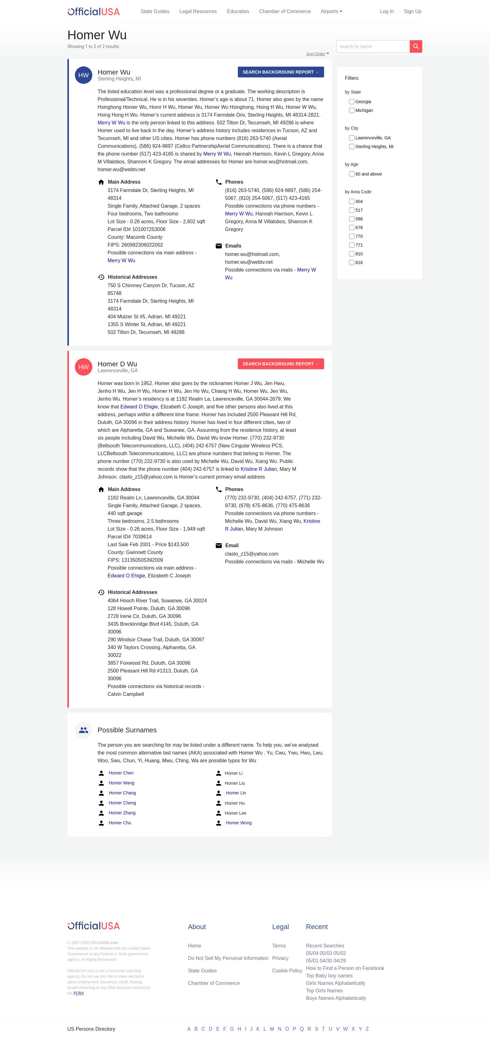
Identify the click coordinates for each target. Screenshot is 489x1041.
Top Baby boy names (329, 975)
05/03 (326, 953)
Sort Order (315, 53)
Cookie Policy (287, 970)
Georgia (363, 101)
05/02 (339, 953)
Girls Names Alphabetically (335, 983)
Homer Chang (117, 793)
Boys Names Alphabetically (336, 998)
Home (194, 945)
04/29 (339, 960)
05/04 (312, 953)
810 (359, 254)
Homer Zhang (116, 813)
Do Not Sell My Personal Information (228, 958)
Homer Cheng (117, 803)
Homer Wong (233, 823)
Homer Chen (115, 773)
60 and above (369, 174)
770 (359, 236)
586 (359, 219)
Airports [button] (329, 11)
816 (359, 262)
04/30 (326, 960)
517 (359, 210)
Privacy (280, 958)
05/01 (312, 960)
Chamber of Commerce (285, 11)
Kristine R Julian (259, 469)
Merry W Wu (111, 122)
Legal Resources (198, 11)
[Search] (373, 46)
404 (359, 201)
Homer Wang (116, 783)
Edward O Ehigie (139, 406)
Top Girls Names (324, 990)
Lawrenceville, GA (373, 138)
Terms (279, 945)
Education (238, 11)
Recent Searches (325, 945)
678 (359, 227)
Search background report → (281, 72)
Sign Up (413, 11)
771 (359, 245)
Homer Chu (114, 823)
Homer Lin (230, 793)
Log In (387, 11)
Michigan (364, 110)
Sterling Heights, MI (375, 146)
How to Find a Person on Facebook (345, 968)
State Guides (155, 11)
